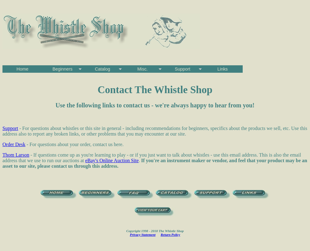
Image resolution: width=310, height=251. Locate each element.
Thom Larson (15, 155)
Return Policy (170, 234)
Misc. (142, 69)
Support (182, 69)
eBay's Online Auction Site (112, 160)
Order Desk (13, 144)
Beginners (62, 69)
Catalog (102, 69)
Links (222, 69)
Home (22, 69)
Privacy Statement (143, 234)
